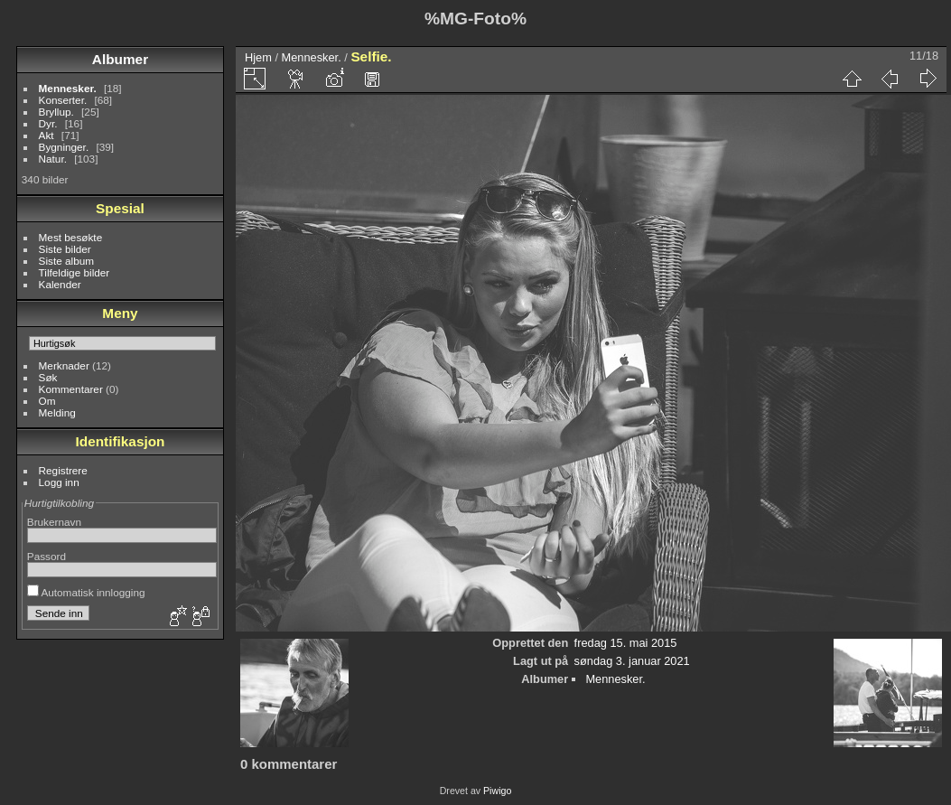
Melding (57, 412)
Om (47, 401)
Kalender (60, 284)
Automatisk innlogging (86, 592)
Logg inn (59, 482)
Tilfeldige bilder (74, 272)
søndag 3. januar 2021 (632, 661)
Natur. (53, 158)
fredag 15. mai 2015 (625, 643)
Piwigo (497, 790)
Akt (46, 135)
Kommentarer (71, 389)
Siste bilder (65, 249)
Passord (46, 556)
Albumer (120, 59)
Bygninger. (64, 147)
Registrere (63, 470)
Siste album (66, 261)
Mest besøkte (71, 237)
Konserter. (63, 100)
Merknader (64, 365)
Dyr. (48, 123)
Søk (48, 377)
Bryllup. (56, 111)
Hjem (258, 57)
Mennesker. (68, 88)
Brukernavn (54, 522)
